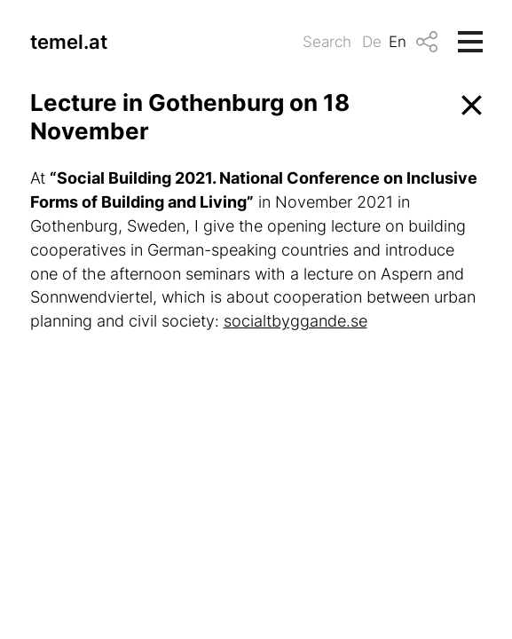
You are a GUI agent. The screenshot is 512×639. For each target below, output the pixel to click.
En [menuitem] (397, 42)
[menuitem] (375, 42)
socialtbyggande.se (295, 321)
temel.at (68, 41)
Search (327, 42)
